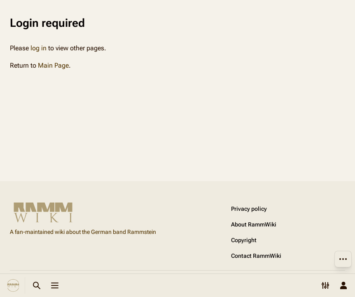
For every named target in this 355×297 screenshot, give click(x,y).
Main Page (53, 65)
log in (38, 48)
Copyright (244, 240)
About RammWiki (253, 224)
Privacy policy (249, 208)
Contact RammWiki (256, 255)
